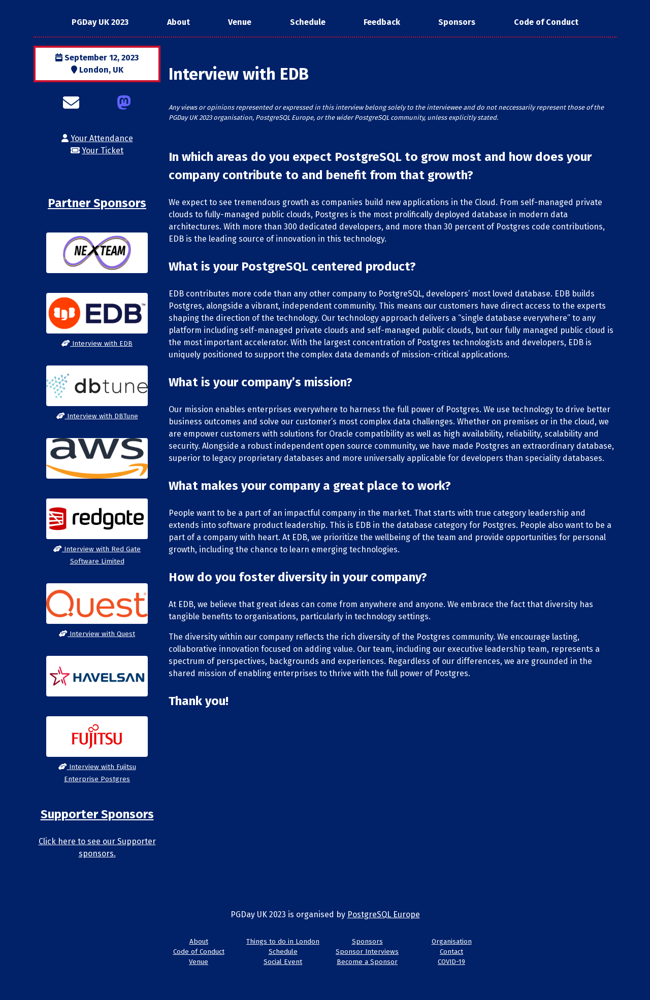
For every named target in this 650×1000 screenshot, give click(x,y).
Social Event (283, 962)
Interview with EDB (97, 344)
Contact (451, 952)
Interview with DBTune (97, 416)
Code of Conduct (546, 22)
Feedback (382, 22)
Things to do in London (282, 942)
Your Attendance (102, 138)
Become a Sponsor (367, 962)
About (178, 22)
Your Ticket (102, 150)
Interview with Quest (97, 634)
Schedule (308, 22)
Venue (239, 22)
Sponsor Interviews (367, 952)
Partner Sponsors (97, 203)
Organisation (452, 942)
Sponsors (456, 22)
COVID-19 (451, 962)
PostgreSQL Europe (383, 914)
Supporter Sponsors (97, 814)
